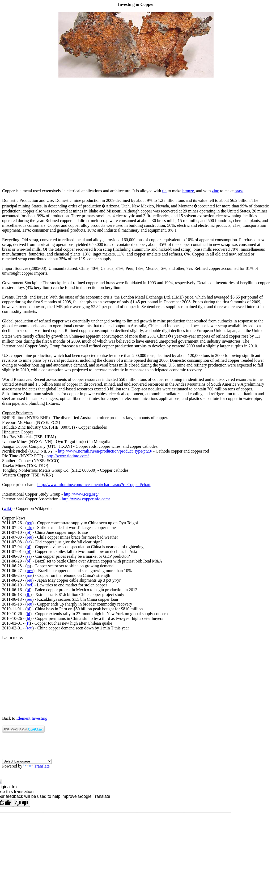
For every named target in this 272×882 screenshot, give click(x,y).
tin (164, 191)
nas (29, 575)
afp (29, 527)
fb (28, 594)
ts (28, 566)
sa (28, 542)
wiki (7, 508)
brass (239, 191)
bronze (188, 191)
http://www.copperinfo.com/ (86, 499)
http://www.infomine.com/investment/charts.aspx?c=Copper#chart (93, 484)
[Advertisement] (136, 182)
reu (29, 523)
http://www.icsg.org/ (81, 494)
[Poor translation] (21, 803)
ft (28, 623)
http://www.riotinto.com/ (68, 456)
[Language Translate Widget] (27, 761)
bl (28, 532)
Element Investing (31, 718)
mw (30, 570)
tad (29, 585)
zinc (215, 191)
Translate (36, 766)
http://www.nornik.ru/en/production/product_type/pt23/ (105, 451)
